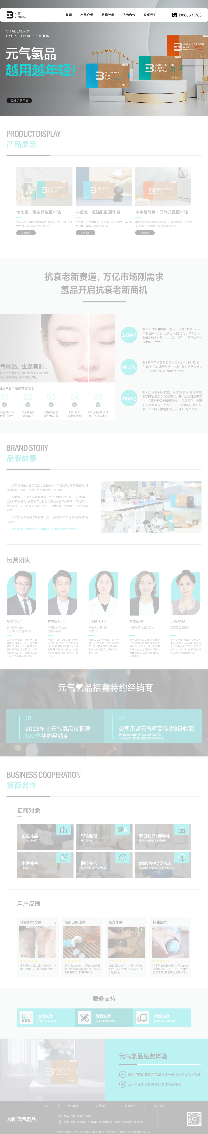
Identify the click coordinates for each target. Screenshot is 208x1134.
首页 (68, 15)
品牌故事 (107, 15)
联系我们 (149, 15)
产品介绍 (86, 15)
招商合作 (128, 15)
